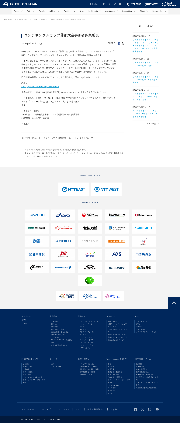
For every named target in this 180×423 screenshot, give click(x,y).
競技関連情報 (83, 359)
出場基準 (26, 369)
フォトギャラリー (142, 321)
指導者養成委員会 (142, 372)
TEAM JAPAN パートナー (117, 385)
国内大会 (54, 324)
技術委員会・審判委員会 (145, 374)
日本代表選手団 (85, 348)
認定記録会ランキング (116, 340)
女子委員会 (140, 366)
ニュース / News (38, 20)
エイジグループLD (86, 345)
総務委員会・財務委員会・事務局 (147, 378)
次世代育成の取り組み (59, 345)
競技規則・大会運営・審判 (89, 369)
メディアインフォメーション (146, 332)
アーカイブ (112, 388)
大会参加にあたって (29, 359)
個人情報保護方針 (96, 409)
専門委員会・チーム (142, 359)
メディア (138, 316)
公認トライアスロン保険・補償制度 (34, 381)
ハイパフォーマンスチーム (89, 321)
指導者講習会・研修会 (87, 372)
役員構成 (111, 366)
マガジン (139, 326)
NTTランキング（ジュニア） (118, 324)
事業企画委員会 (141, 369)
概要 (109, 364)
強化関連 (139, 364)
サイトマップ (63, 409)
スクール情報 (28, 372)
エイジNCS (55, 337)
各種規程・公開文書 (115, 377)
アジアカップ (49, 138)
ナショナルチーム (86, 324)
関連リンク (112, 390)
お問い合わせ (27, 409)
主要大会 (54, 321)
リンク (78, 409)
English (95, 4)
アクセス (111, 393)
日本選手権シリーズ (58, 334)
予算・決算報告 (113, 374)
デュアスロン (84, 334)
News (82, 11)
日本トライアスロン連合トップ (16, 20)
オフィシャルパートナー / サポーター (119, 381)
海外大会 (54, 326)
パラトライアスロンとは (88, 366)
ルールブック (28, 366)
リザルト (25, 320)
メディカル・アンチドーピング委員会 (147, 384)
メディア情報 (141, 329)
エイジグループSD (86, 340)
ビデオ (138, 324)
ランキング (111, 316)
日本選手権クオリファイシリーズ (119, 330)
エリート (72, 138)
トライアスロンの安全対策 (32, 377)
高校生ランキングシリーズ (117, 337)
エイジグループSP (86, 342)
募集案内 (62, 138)
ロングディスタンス (87, 332)
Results (42, 11)
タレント (83, 329)
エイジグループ (86, 138)
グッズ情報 (27, 374)
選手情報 (81, 316)
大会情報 (53, 316)
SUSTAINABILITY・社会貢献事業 (61, 341)
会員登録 (26, 364)
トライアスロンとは (87, 364)
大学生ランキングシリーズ (117, 334)
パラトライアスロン (87, 337)
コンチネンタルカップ (31, 138)
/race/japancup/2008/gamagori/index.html (40, 86)
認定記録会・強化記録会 (60, 332)
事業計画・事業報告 (115, 372)
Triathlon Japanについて (116, 359)
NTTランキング (113, 321)
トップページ (27, 316)
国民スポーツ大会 (57, 329)
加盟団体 (111, 369)
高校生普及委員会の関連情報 (146, 388)
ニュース (25, 323)
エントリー (54, 359)
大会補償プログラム (87, 374)
